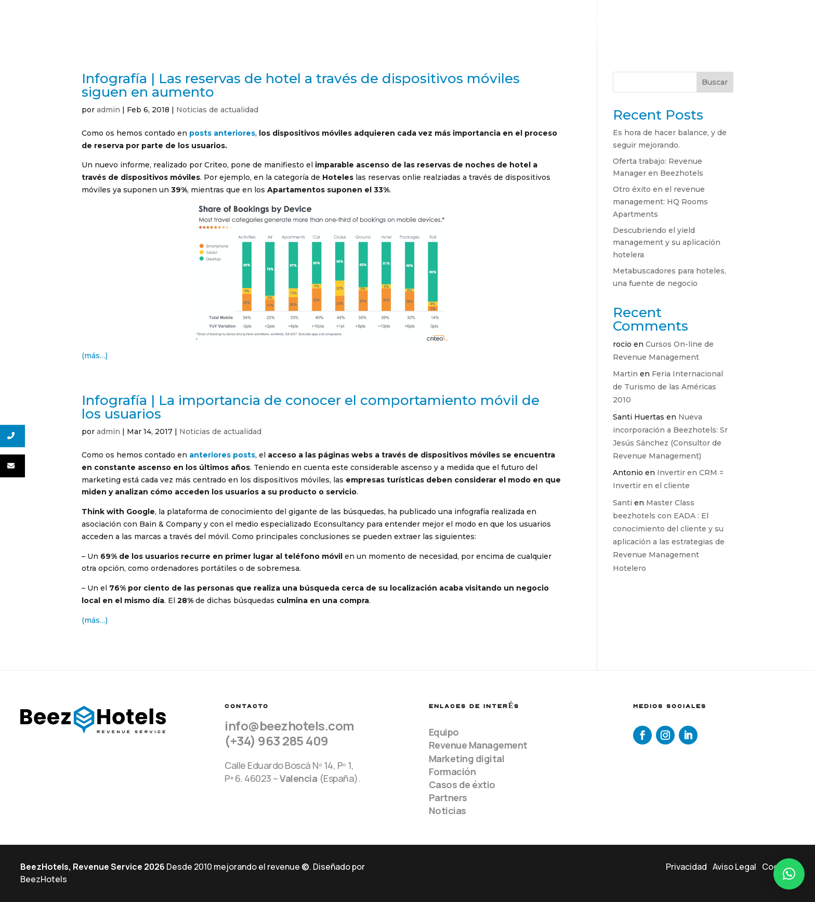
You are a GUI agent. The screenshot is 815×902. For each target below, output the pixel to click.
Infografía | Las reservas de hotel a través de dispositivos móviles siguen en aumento (301, 85)
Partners (448, 797)
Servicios (577, 21)
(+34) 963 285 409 (276, 740)
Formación (452, 771)
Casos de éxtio (462, 784)
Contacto (777, 21)
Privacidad (686, 866)
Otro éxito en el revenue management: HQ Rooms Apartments (660, 202)
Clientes (643, 21)
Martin (625, 373)
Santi (622, 502)
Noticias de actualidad (217, 109)
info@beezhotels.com (289, 725)
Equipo (526, 21)
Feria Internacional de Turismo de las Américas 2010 (668, 386)
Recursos (709, 21)
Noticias (447, 810)
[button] (789, 874)
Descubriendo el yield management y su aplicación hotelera (666, 243)
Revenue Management (478, 745)
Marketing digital (467, 758)
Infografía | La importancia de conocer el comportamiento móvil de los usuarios (311, 407)
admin (108, 109)
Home (486, 21)
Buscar (715, 82)
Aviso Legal (734, 866)
